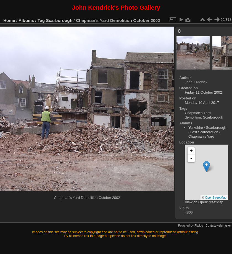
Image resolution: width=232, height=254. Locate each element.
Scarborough (59, 20)
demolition (193, 117)
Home (9, 20)
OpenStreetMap (215, 197)
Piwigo (198, 225)
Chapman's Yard (198, 113)
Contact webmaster (218, 225)
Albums (26, 20)
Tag (41, 20)
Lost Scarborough (204, 132)
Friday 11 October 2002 (203, 92)
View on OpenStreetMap (204, 202)
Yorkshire (195, 127)
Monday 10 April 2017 (202, 103)
